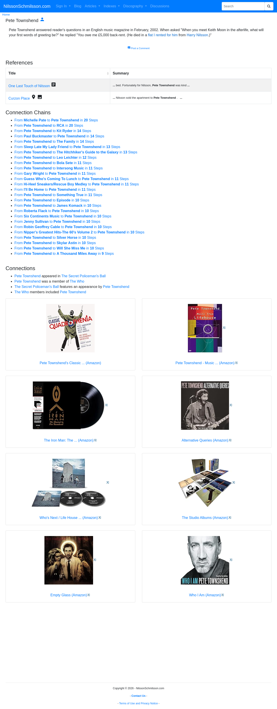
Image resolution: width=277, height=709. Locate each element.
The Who (77, 281)
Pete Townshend (27, 276)
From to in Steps (56, 120)
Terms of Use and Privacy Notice (138, 703)
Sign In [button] (62, 6)
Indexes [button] (110, 6)
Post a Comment (138, 48)
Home (6, 14)
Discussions (159, 6)
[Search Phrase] (243, 6)
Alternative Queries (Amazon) (205, 440)
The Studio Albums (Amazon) (205, 518)
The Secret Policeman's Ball (83, 276)
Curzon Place (19, 98)
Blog (77, 6)
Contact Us (138, 695)
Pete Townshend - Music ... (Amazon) (205, 363)
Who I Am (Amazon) (205, 595)
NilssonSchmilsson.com (27, 6)
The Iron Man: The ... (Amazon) (69, 440)
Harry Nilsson (197, 35)
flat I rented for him (162, 35)
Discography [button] (133, 6)
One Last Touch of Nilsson (29, 86)
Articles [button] (91, 6)
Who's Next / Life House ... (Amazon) (69, 518)
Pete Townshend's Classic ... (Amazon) (70, 363)
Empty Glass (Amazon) (68, 595)
